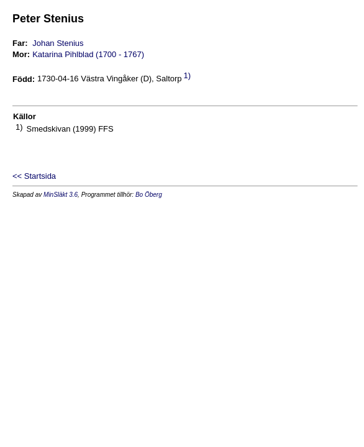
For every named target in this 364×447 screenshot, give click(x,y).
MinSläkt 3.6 (60, 194)
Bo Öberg (148, 194)
